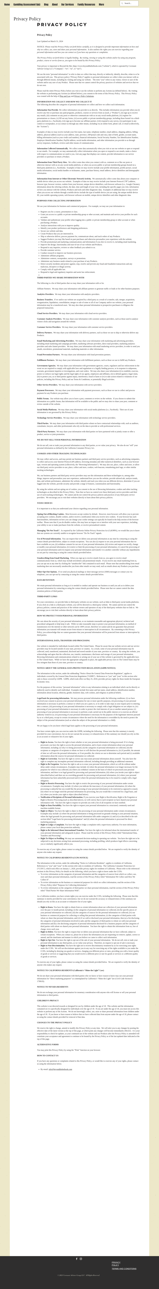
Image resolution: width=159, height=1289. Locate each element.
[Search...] (129, 3)
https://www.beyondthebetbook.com (87, 66)
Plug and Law (65, 96)
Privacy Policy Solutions (84, 96)
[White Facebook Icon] (76, 1258)
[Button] (120, 1273)
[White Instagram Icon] (80, 1258)
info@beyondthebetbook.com (60, 1069)
